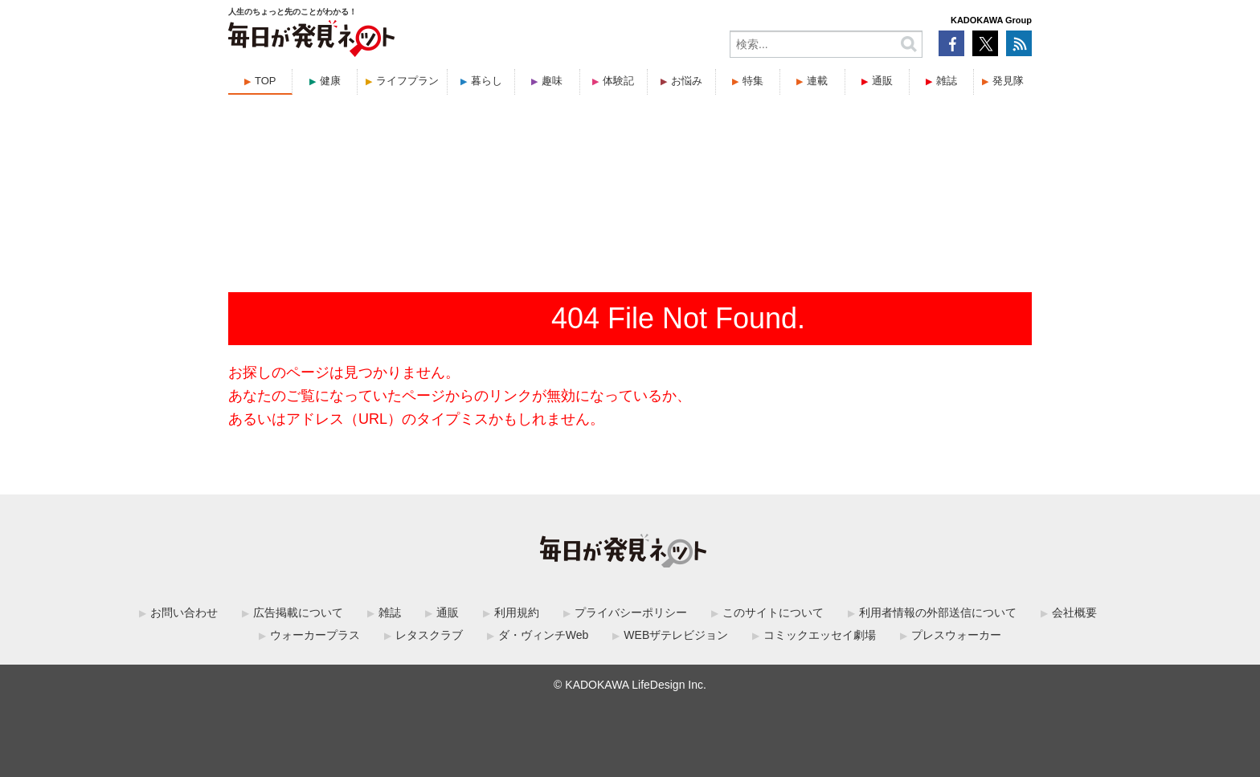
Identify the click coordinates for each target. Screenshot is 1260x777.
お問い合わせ (184, 612)
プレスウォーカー (956, 635)
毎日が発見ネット (321, 38)
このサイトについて (773, 612)
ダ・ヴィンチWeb (543, 635)
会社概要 (1074, 612)
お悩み (686, 81)
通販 (882, 81)
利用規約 (516, 612)
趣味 (552, 81)
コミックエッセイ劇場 (819, 635)
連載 (817, 81)
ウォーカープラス (315, 635)
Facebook (951, 43)
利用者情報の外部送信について (938, 612)
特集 (752, 81)
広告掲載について (298, 612)
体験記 (618, 81)
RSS (1019, 43)
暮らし (486, 81)
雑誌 (946, 81)
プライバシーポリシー (631, 612)
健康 (330, 81)
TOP (265, 81)
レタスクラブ (429, 635)
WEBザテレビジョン (676, 635)
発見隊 (1008, 81)
